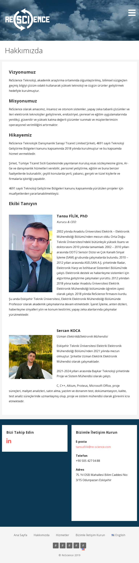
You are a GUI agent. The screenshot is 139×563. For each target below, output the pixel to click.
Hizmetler (62, 535)
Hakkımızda (41, 535)
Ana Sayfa (20, 535)
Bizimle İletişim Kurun (90, 535)
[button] (27, 19)
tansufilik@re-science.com (93, 447)
